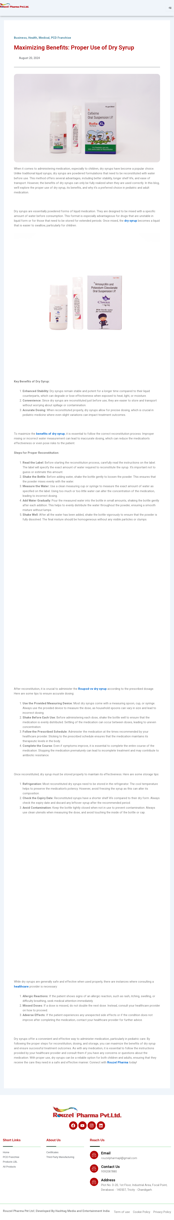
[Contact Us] (94, 1168)
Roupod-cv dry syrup (92, 689)
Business (20, 38)
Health (32, 38)
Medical (44, 38)
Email (106, 1153)
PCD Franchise (61, 38)
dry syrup (130, 220)
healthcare (21, 986)
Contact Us (110, 1166)
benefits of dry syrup (50, 433)
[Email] (94, 1155)
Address (108, 1180)
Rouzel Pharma (118, 1062)
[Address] (94, 1182)
